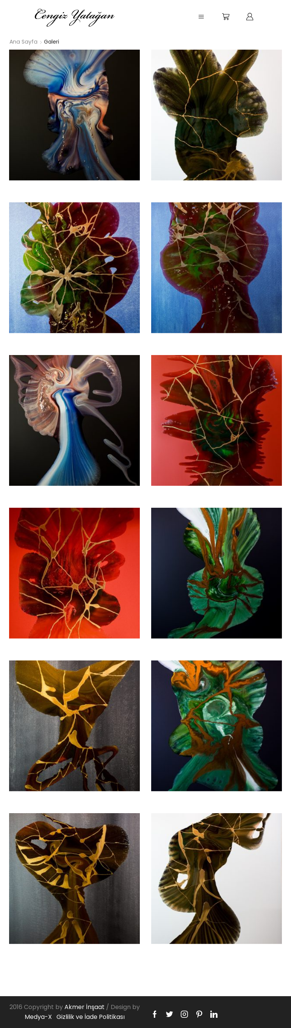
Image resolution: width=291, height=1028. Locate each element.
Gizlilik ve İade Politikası (90, 1016)
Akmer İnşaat (84, 1007)
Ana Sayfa (22, 41)
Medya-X (38, 1016)
